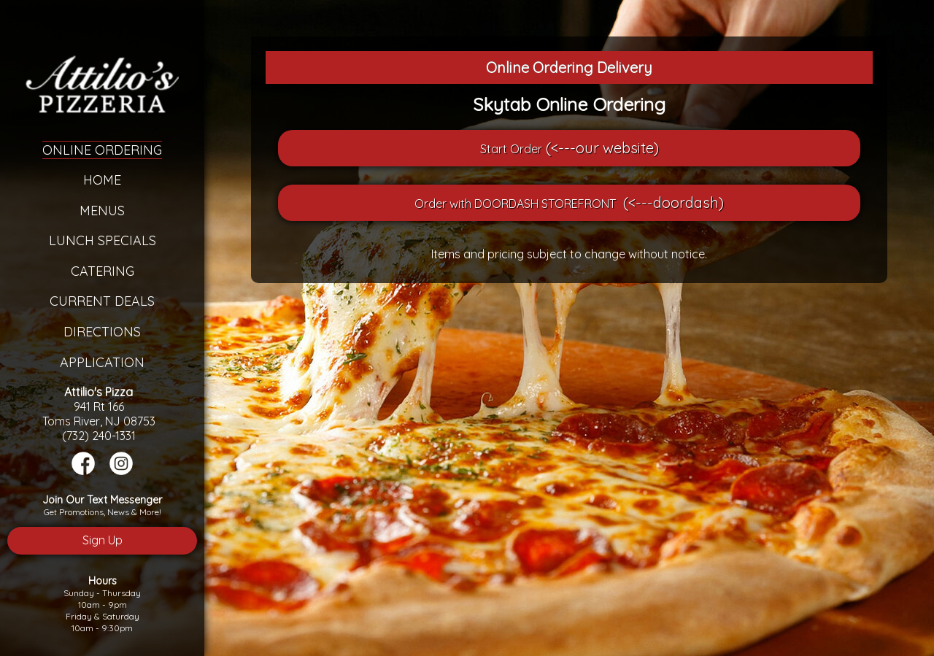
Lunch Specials (102, 240)
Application (102, 362)
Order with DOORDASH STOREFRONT (515, 203)
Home (102, 179)
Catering (102, 271)
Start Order (511, 149)
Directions (102, 331)
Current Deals (102, 301)
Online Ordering (102, 150)
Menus (102, 210)
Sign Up (102, 540)
